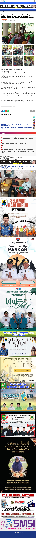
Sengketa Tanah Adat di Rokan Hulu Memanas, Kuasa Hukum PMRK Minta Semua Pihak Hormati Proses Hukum (17, 149)
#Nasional (10, 106)
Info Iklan (23, 534)
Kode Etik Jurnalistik (13, 534)
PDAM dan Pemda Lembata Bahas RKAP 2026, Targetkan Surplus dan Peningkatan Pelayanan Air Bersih (18, 140)
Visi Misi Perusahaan (31, 534)
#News (14, 106)
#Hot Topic (6, 106)
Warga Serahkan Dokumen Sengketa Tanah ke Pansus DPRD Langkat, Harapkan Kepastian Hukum (18, 147)
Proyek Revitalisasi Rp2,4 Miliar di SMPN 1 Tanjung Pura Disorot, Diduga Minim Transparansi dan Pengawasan (18, 135)
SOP (8, 534)
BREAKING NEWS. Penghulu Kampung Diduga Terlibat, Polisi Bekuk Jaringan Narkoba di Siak (18, 137)
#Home (2, 106)
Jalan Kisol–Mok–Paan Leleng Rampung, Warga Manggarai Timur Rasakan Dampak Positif (17, 138)
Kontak (27, 534)
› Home (4, 13)
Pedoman (5, 534)
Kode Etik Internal (19, 534)
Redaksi (3, 534)
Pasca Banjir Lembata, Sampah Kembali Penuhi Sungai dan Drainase (14, 143)
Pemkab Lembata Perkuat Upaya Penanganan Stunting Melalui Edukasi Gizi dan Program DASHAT (18, 152)
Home (1, 13)
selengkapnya (18, 154)
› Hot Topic (6, 13)
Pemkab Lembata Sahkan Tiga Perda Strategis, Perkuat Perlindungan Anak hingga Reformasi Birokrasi (18, 145)
